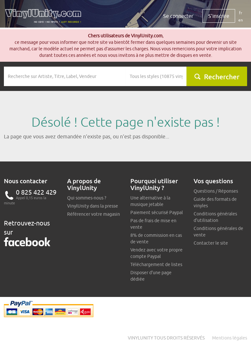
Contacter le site (211, 243)
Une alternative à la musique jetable (150, 201)
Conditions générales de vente (218, 231)
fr (240, 12)
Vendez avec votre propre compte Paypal (156, 253)
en (240, 20)
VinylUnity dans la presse (92, 206)
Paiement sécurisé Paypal (156, 212)
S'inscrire (218, 16)
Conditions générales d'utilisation (215, 217)
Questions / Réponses (216, 191)
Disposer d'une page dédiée (151, 276)
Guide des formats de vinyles (215, 202)
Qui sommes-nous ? (86, 197)
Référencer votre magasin (93, 214)
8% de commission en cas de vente (156, 238)
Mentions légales (229, 337)
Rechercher (216, 76)
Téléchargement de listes (156, 264)
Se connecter (178, 16)
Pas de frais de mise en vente (153, 224)
